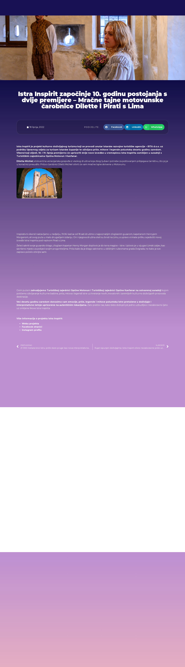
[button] (113, 127)
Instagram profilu (32, 330)
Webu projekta (30, 323)
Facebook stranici (32, 327)
